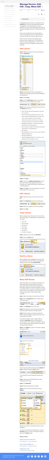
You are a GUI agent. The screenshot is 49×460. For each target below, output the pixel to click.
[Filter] (16, 6)
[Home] (2, 1)
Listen (43, 10)
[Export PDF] (42, 14)
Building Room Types (24, 448)
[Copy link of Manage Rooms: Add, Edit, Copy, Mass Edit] (42, 7)
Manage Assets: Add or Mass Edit (27, 439)
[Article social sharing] (39, 14)
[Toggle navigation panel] (18, 7)
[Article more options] (44, 14)
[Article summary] (32, 19)
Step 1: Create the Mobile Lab (26, 444)
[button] (9, 6)
